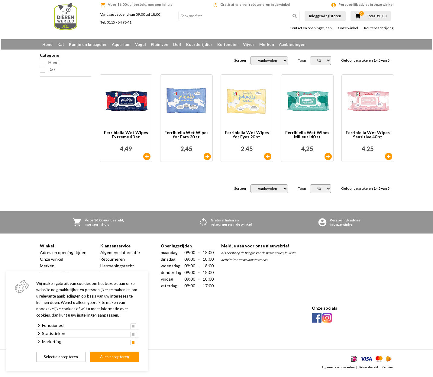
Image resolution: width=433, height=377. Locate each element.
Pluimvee (159, 44)
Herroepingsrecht (117, 267)
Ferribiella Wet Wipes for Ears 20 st (186, 137)
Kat (60, 44)
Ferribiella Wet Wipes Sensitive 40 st (368, 137)
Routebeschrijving (378, 28)
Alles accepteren (114, 356)
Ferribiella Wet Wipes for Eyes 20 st (247, 137)
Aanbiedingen (292, 44)
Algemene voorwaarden (338, 369)
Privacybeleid (368, 369)
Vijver (248, 44)
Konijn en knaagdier (88, 44)
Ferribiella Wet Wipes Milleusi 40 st (307, 137)
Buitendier (227, 44)
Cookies (388, 369)
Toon (302, 62)
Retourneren (112, 261)
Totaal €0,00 (376, 16)
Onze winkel (348, 28)
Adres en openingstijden (63, 254)
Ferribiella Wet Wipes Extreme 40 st (126, 137)
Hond (47, 44)
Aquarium (121, 44)
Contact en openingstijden (310, 28)
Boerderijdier (199, 44)
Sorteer (240, 62)
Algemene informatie (120, 254)
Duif (177, 44)
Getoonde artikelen (365, 62)
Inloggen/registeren (325, 16)
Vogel (140, 44)
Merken (266, 44)
